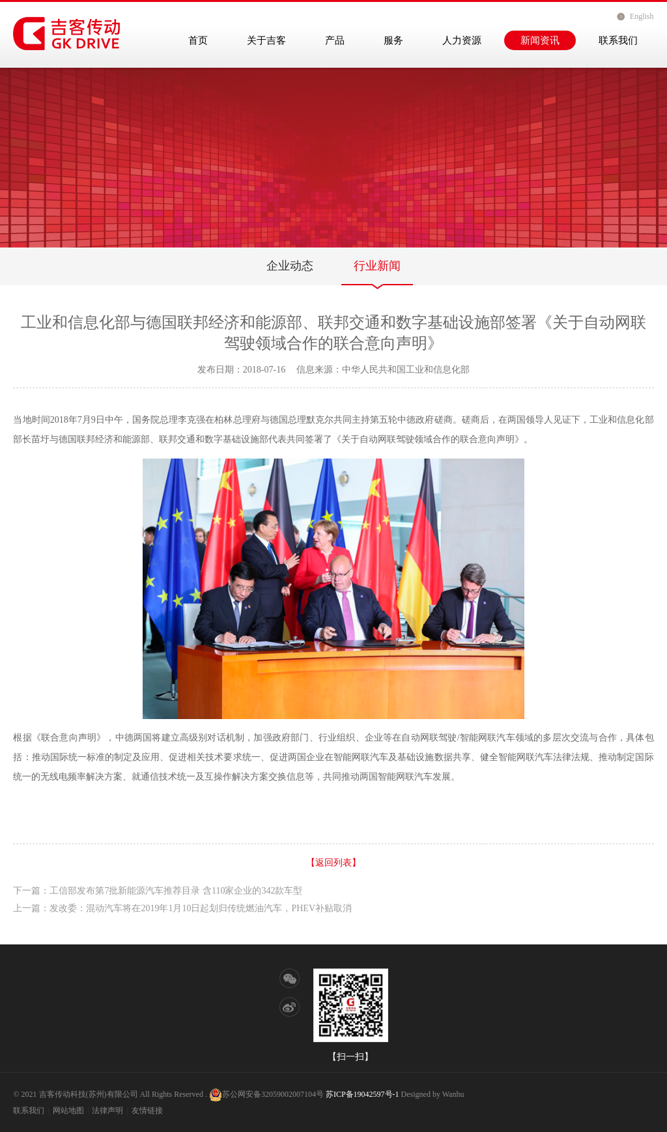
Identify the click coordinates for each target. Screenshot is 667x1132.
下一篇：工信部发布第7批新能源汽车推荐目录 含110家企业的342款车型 (157, 891)
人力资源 (461, 40)
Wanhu (453, 1094)
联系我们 (618, 40)
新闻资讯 (540, 40)
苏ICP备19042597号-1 (362, 1094)
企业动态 (289, 265)
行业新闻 (377, 265)
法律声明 (107, 1110)
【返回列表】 (333, 863)
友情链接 (147, 1110)
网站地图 (68, 1110)
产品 (335, 40)
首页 (198, 40)
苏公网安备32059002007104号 (266, 1094)
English (642, 16)
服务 (393, 40)
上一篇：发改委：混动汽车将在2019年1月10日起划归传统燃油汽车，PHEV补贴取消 (182, 908)
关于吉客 (266, 40)
